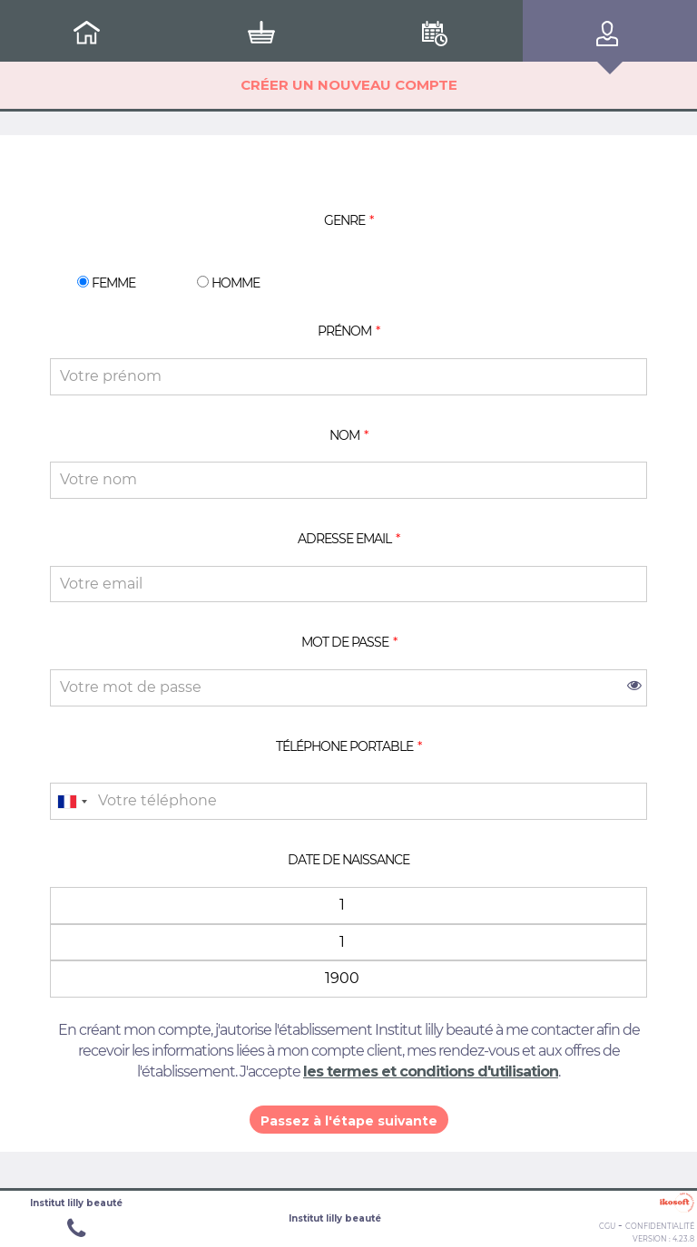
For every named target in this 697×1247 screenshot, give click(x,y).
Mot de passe (344, 642)
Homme (228, 282)
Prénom (344, 331)
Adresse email (344, 538)
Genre (344, 220)
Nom (344, 435)
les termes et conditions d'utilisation (430, 1071)
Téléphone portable (344, 746)
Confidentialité (659, 1226)
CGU (607, 1226)
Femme (106, 282)
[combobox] (72, 801)
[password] (348, 687)
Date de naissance (348, 859)
